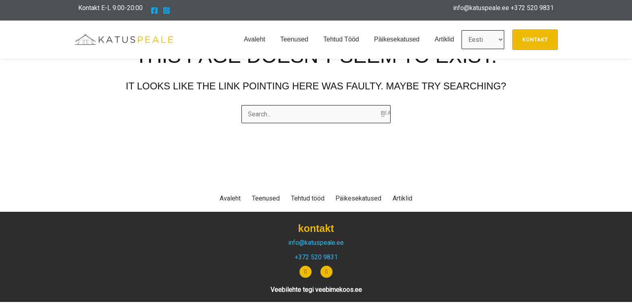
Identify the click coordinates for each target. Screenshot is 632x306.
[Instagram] (166, 10)
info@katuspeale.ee (481, 8)
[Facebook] (154, 10)
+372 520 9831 (532, 8)
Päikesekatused (400, 39)
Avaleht (264, 39)
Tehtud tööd (346, 39)
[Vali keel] (483, 39)
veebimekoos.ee (338, 290)
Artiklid (445, 39)
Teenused (302, 39)
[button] (535, 39)
